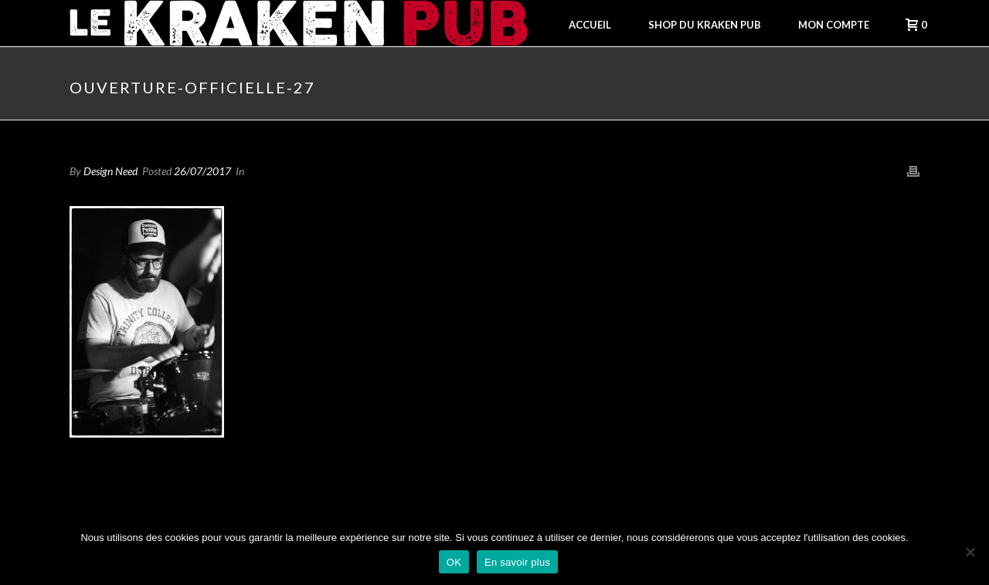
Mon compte (833, 25)
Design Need (110, 171)
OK (454, 562)
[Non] (969, 552)
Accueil (590, 25)
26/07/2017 (202, 171)
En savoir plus (517, 562)
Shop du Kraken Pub (704, 25)
